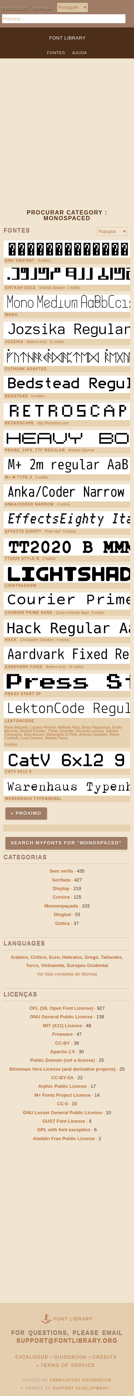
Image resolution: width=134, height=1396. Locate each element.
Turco (32, 965)
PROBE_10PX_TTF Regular (35, 450)
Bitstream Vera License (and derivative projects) (62, 1069)
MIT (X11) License (62, 1025)
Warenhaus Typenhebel (33, 799)
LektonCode (19, 721)
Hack (11, 640)
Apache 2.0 (62, 1051)
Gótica (62, 923)
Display (61, 888)
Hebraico (72, 957)
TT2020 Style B (22, 558)
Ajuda (79, 52)
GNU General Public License (61, 1016)
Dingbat (62, 914)
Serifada (61, 880)
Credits (105, 1357)
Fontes (56, 52)
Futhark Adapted (26, 369)
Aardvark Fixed (24, 667)
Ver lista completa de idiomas (67, 974)
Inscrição (14, 8)
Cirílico (38, 957)
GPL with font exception (63, 1129)
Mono (11, 315)
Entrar (41, 8)
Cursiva (61, 897)
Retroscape (19, 423)
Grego (91, 957)
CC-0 (62, 1103)
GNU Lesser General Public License (62, 1112)
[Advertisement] (67, 139)
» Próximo (26, 813)
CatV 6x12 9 (18, 772)
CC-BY (62, 1043)
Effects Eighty (23, 531)
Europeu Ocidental (87, 965)
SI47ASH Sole (20, 288)
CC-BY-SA (62, 1077)
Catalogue (32, 1357)
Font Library (73, 1319)
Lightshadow (21, 586)
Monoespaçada (61, 906)
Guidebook (70, 1357)
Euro (54, 957)
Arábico (19, 957)
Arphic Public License (62, 1086)
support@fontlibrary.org (67, 1341)
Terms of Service (67, 1365)
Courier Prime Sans (29, 613)
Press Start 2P (23, 694)
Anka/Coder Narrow (29, 504)
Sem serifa (61, 871)
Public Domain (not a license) (62, 1060)
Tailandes (111, 957)
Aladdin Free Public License (64, 1138)
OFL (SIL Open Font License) (61, 1008)
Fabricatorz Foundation (80, 1380)
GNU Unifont (20, 261)
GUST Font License (64, 1121)
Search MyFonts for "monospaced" (66, 843)
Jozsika (14, 342)
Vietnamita (53, 965)
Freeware (62, 1034)
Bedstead (16, 396)
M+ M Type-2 (18, 477)
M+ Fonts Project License (62, 1095)
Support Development (81, 1388)
